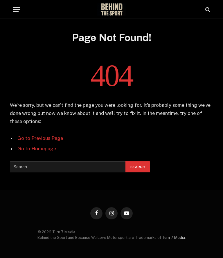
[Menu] (16, 9)
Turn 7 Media (173, 237)
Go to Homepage (36, 148)
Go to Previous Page (40, 138)
